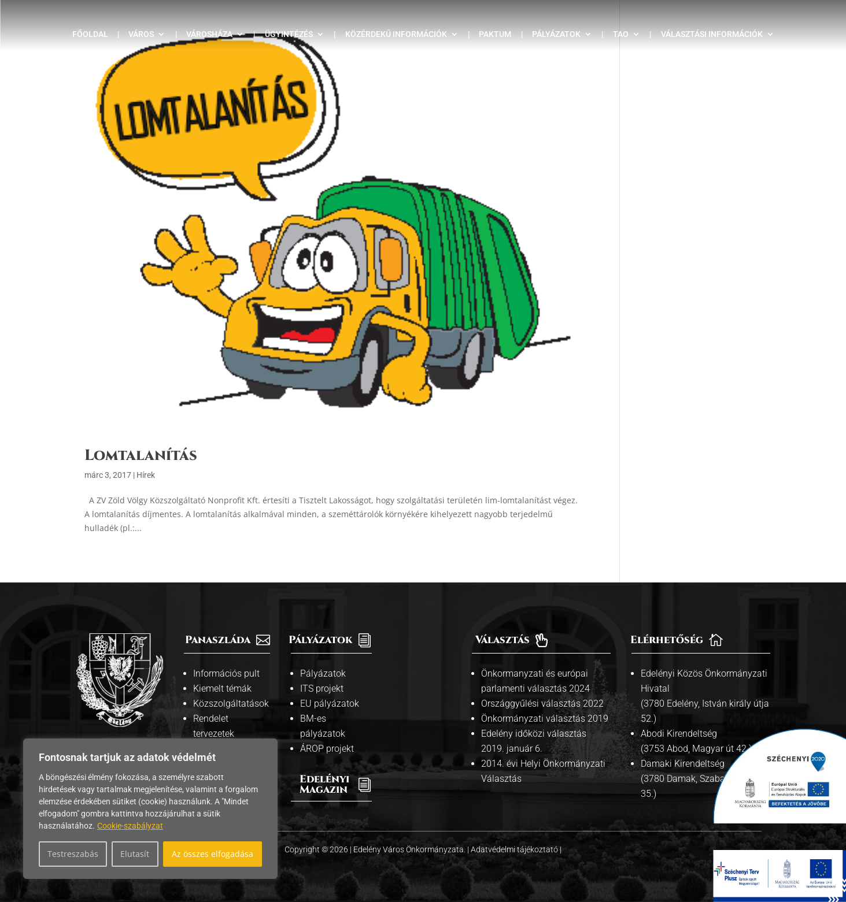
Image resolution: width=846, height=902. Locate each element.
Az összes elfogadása (212, 853)
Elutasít (134, 853)
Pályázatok (556, 34)
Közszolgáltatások (231, 703)
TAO (621, 34)
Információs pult (226, 673)
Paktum (495, 34)
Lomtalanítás (140, 456)
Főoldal (90, 34)
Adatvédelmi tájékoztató (515, 849)
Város (141, 34)
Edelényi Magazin (324, 784)
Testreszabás (72, 853)
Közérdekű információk (396, 34)
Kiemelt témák (222, 688)
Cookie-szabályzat (130, 825)
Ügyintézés (289, 34)
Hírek (145, 475)
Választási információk (712, 34)
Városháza (209, 34)
